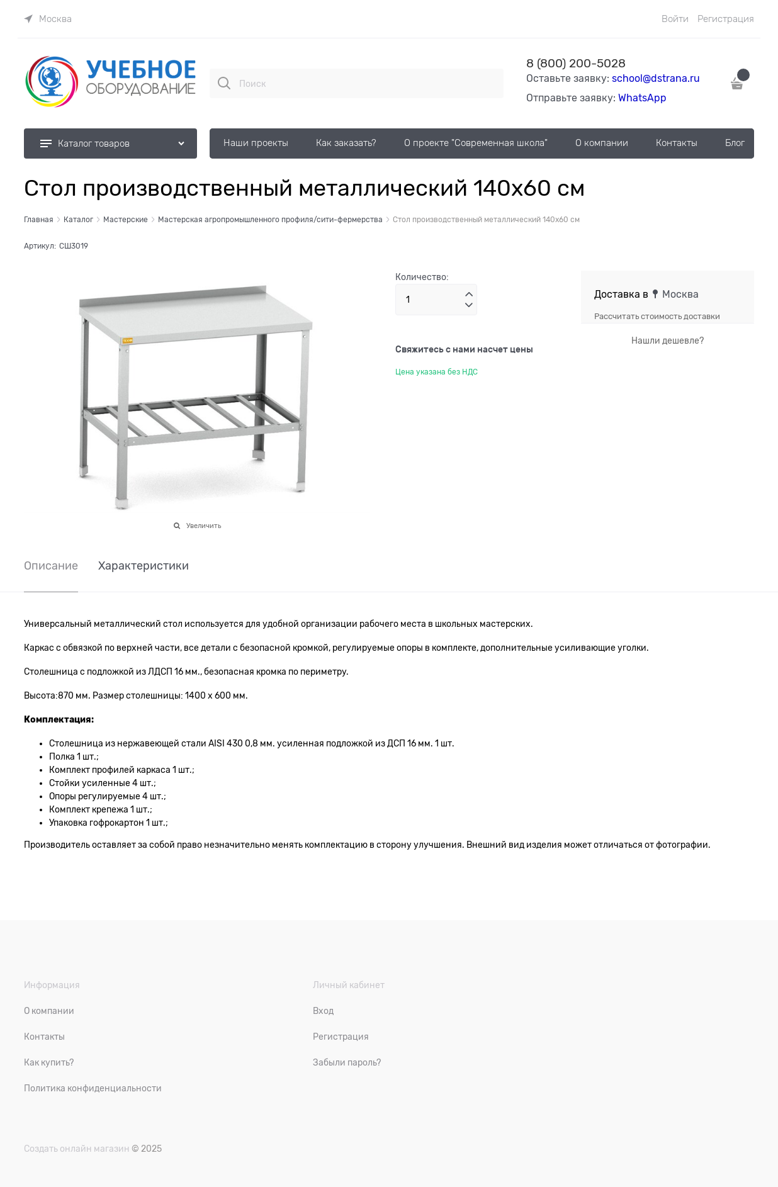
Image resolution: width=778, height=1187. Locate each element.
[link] (48, 18)
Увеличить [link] (203, 525)
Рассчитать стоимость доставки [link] (657, 316)
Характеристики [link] (143, 566)
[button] (469, 295)
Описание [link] (51, 566)
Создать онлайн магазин (77, 1149)
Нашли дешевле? (667, 340)
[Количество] (436, 299)
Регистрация (725, 19)
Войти (675, 19)
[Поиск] (224, 83)
